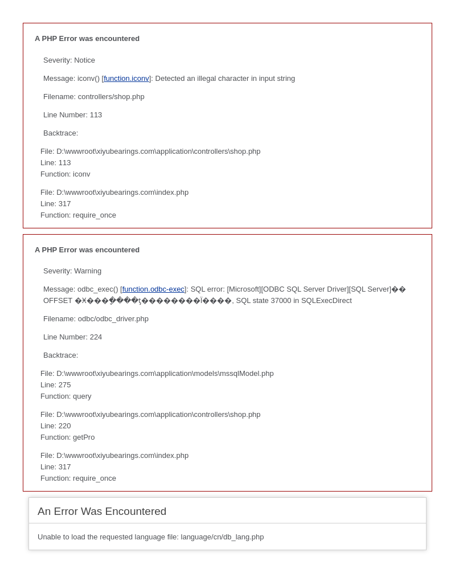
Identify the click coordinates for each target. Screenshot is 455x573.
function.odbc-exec (153, 289)
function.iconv (126, 78)
